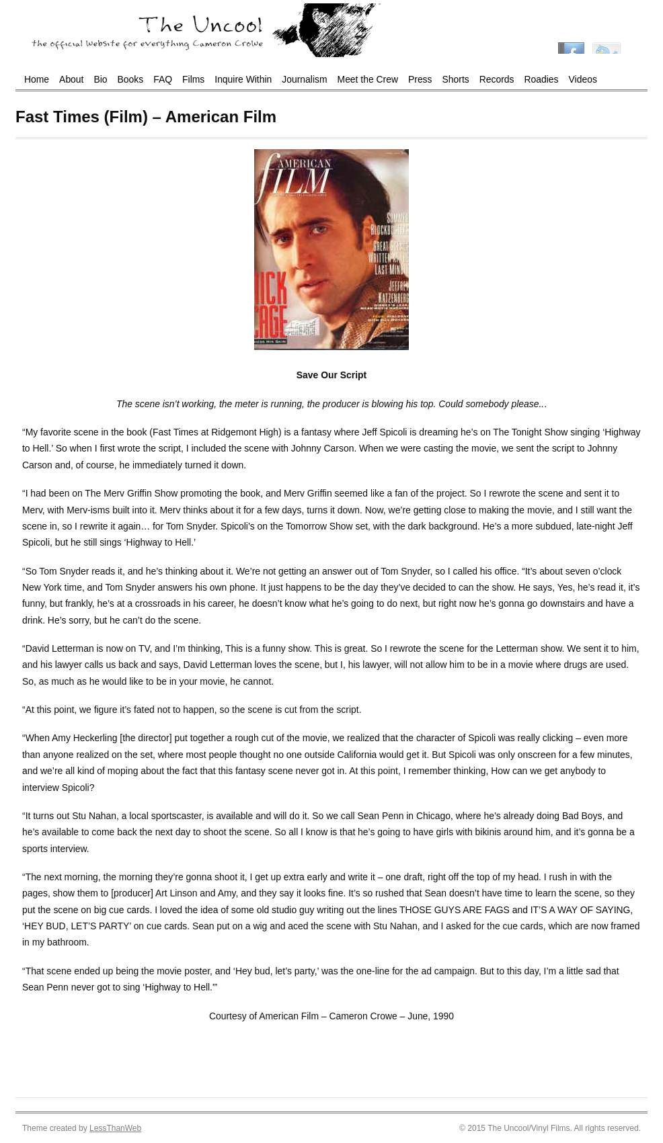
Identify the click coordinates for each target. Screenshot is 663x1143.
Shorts (455, 79)
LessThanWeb (115, 1128)
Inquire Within (243, 79)
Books (131, 79)
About (71, 79)
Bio (100, 79)
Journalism (304, 79)
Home (36, 79)
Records (496, 79)
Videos (583, 79)
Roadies (541, 79)
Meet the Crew (368, 79)
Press (420, 79)
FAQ (162, 79)
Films (193, 79)
